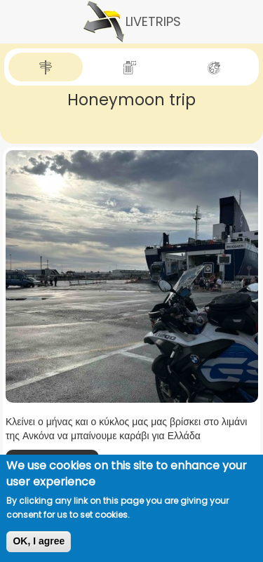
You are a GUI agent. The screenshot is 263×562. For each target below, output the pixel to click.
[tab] (45, 67)
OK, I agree (39, 541)
